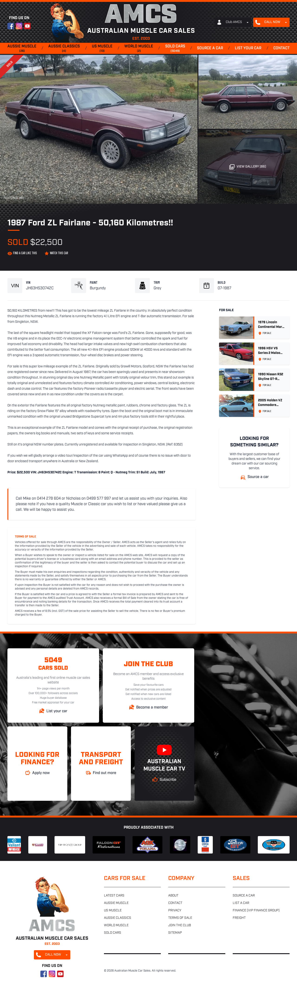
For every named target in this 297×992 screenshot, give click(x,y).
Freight (239, 918)
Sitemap (175, 933)
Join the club (179, 925)
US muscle (102, 49)
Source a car (210, 48)
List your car (248, 48)
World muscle (138, 49)
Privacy (174, 910)
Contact (281, 48)
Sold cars (175, 49)
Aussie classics (64, 49)
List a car (241, 903)
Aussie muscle (21, 49)
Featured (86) (14, 198)
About (173, 895)
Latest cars (114, 895)
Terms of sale (180, 918)
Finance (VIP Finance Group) (256, 910)
